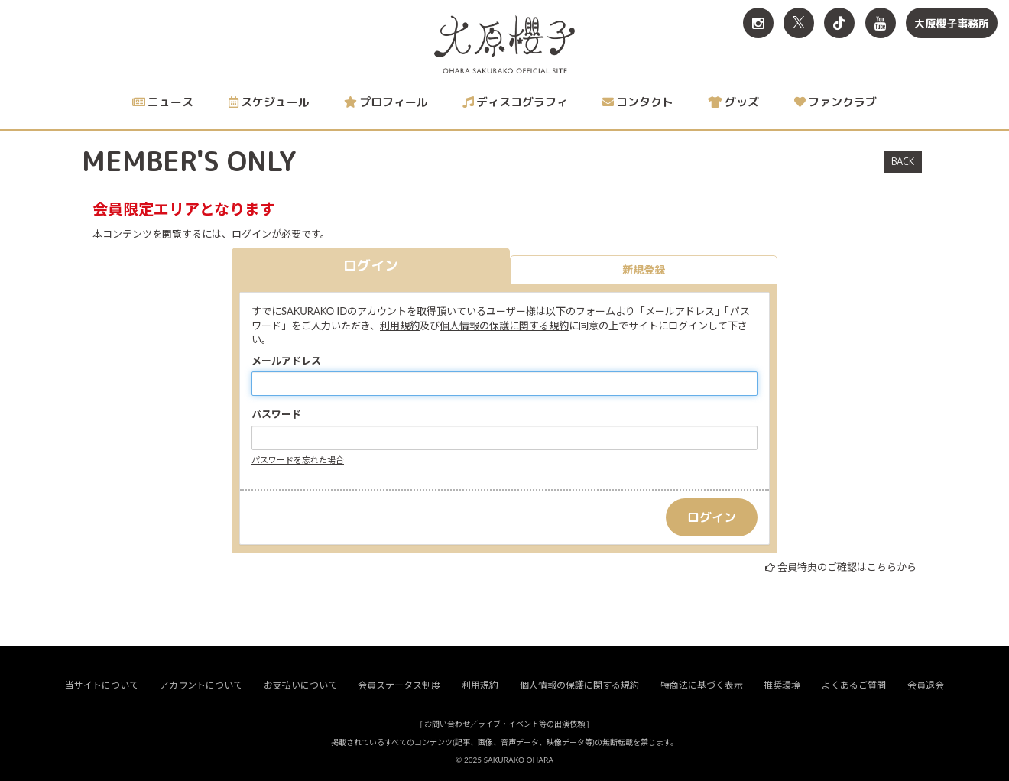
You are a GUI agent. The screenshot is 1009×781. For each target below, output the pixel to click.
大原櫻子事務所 (951, 23)
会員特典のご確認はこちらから (847, 567)
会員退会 (925, 685)
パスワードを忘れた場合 (297, 460)
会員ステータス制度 (399, 685)
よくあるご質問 (854, 685)
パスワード (276, 414)
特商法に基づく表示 (701, 685)
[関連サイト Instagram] (758, 23)
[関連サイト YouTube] (880, 23)
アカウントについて (201, 685)
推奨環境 (782, 685)
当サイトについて (101, 685)
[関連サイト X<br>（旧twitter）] (799, 23)
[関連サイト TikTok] (839, 23)
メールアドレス (286, 361)
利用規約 (400, 325)
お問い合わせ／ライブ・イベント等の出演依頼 (504, 723)
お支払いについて (300, 685)
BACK (902, 161)
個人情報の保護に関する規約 (504, 325)
